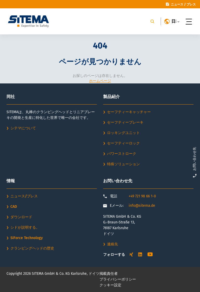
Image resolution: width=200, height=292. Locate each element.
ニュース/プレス (24, 196)
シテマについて (23, 128)
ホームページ (100, 81)
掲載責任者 (108, 273)
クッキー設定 (110, 285)
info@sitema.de (142, 205)
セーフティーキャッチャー (129, 112)
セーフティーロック (123, 143)
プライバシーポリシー (117, 279)
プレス (191, 4)
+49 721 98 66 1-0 (142, 196)
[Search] (152, 21)
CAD (13, 206)
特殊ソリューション (123, 164)
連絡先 (112, 244)
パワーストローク (121, 153)
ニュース (177, 4)
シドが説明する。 (25, 227)
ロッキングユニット (123, 133)
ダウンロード (21, 217)
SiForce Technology (26, 238)
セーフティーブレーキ (125, 122)
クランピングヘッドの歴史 (32, 248)
